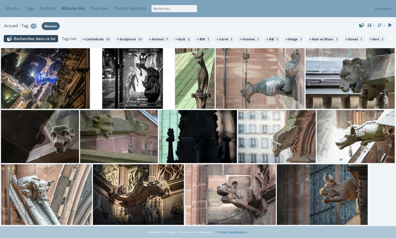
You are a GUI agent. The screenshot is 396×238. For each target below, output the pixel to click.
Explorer (48, 8)
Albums (12, 8)
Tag (24, 26)
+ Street (353, 39)
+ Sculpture (129, 39)
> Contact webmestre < (230, 232)
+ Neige (294, 39)
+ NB (272, 39)
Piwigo (171, 232)
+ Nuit (182, 39)
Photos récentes (130, 8)
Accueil (11, 26)
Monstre (50, 26)
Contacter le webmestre (195, 232)
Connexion (383, 8)
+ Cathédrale (96, 39)
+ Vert (376, 39)
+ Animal (158, 39)
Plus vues (100, 8)
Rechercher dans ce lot (35, 38)
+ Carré (224, 39)
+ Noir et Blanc (323, 39)
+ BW (203, 39)
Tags (29, 8)
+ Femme (249, 39)
